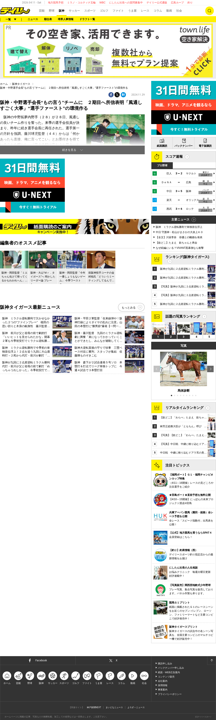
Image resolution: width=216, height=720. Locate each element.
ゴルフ (104, 10)
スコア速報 (174, 156)
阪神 (61, 10)
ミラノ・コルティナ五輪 (81, 2)
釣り (190, 2)
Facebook (41, 660)
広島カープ (177, 2)
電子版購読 (205, 145)
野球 (51, 10)
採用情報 (162, 685)
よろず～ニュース (136, 707)
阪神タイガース (21, 83)
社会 (179, 10)
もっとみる (129, 307)
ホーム (4, 83)
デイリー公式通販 (156, 2)
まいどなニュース (114, 707)
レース (145, 10)
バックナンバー (184, 145)
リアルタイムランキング (184, 408)
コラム (158, 10)
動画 (169, 10)
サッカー (74, 10)
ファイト (118, 10)
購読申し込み (165, 663)
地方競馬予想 (56, 2)
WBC (102, 2)
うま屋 (132, 10)
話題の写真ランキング (182, 316)
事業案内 (162, 689)
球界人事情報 (65, 19)
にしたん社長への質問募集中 (126, 2)
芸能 (41, 10)
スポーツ (89, 10)
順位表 (48, 19)
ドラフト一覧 (87, 19)
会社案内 (162, 681)
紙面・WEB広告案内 (169, 672)
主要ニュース (180, 219)
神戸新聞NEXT (94, 707)
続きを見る (69, 149)
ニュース (33, 19)
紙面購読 (162, 145)
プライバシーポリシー (170, 694)
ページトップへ (211, 660)
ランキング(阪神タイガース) (187, 257)
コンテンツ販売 (166, 676)
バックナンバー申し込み (171, 667)
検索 (209, 10)
